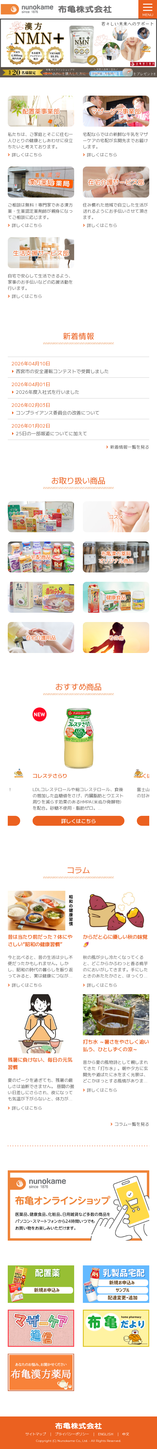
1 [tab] (47, 74)
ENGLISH (105, 1433)
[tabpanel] (78, 48)
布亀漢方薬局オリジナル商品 (116, 557)
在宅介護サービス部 (116, 181)
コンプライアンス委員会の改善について (58, 412)
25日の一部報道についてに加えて (51, 433)
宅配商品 (41, 557)
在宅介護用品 (41, 637)
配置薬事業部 (41, 111)
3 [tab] (72, 74)
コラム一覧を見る (131, 1124)
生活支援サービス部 (41, 252)
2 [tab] (60, 74)
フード (41, 597)
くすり (41, 516)
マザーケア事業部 (116, 111)
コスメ (116, 516)
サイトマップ (35, 1433)
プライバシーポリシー (72, 1433)
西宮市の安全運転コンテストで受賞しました (62, 371)
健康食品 (116, 597)
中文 (125, 1433)
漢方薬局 (41, 181)
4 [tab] (84, 74)
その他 (116, 637)
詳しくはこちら (27, 154)
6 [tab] (109, 74)
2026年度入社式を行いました (47, 392)
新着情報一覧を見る (129, 447)
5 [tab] (97, 74)
